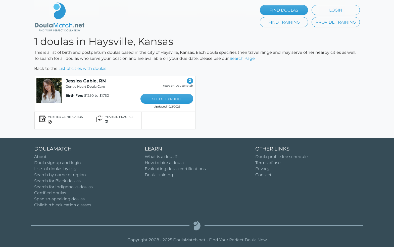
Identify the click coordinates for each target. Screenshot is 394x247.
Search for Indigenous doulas (63, 186)
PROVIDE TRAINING (336, 22)
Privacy (262, 168)
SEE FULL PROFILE (167, 99)
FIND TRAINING (284, 22)
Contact (263, 174)
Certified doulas (50, 192)
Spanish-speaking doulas (59, 198)
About (40, 156)
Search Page (242, 58)
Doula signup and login (57, 162)
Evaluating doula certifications (175, 168)
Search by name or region (60, 174)
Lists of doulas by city (55, 168)
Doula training (159, 174)
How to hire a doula (164, 162)
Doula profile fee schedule (281, 156)
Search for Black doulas (57, 180)
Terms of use (268, 162)
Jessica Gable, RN (86, 80)
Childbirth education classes (62, 205)
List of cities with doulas (82, 68)
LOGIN (335, 10)
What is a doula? (161, 156)
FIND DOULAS (284, 10)
